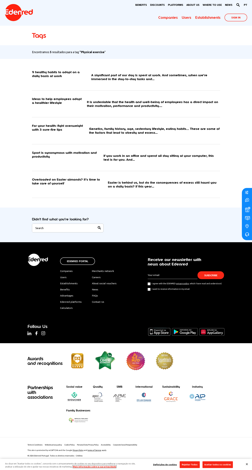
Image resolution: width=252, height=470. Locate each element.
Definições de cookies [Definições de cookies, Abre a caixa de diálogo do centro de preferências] (165, 464)
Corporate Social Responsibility (132, 449)
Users (186, 17)
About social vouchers (106, 286)
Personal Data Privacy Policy (92, 449)
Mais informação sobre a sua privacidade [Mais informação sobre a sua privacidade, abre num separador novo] (94, 467)
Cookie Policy (73, 449)
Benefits (65, 293)
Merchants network (104, 274)
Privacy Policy (78, 455)
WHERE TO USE (212, 5)
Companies (168, 17)
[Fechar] (246, 464)
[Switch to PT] (245, 5)
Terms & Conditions (35, 449)
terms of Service (94, 455)
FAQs (96, 299)
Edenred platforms (71, 305)
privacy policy (182, 286)
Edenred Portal (77, 264)
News (228, 5)
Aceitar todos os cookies (217, 464)
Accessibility (111, 449)
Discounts (157, 5)
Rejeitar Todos (190, 464)
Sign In (235, 17)
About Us (192, 5)
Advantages (67, 299)
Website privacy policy (55, 449)
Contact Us (99, 305)
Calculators (66, 311)
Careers (97, 280)
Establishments (208, 17)
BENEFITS (141, 5)
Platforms (175, 5)
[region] (126, 464)
